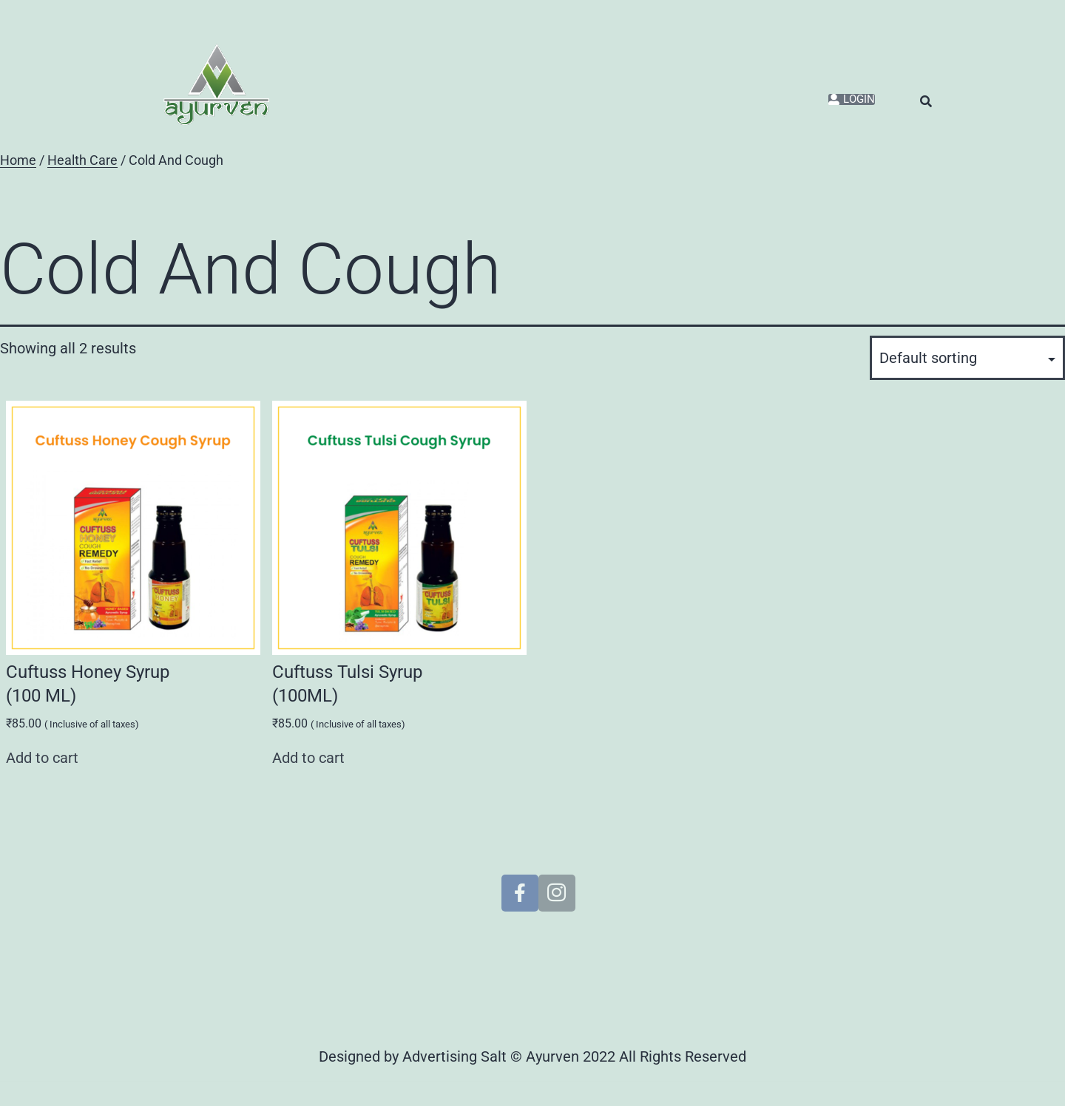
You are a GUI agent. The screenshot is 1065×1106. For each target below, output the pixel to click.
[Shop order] (967, 358)
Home (18, 160)
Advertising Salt (454, 1056)
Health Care (82, 160)
